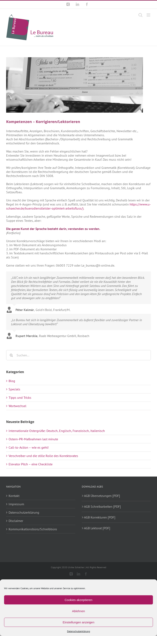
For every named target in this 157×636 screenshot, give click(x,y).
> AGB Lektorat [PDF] (96, 528)
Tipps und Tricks (20, 397)
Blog (12, 381)
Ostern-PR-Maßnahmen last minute (33, 439)
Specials (14, 389)
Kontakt (14, 496)
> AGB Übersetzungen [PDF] (101, 496)
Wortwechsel (17, 406)
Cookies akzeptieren (78, 600)
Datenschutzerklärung (78, 631)
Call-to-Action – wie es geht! (29, 447)
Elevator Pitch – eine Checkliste (31, 464)
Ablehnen (78, 611)
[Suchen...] (78, 355)
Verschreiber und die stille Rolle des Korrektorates (43, 456)
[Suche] (11, 355)
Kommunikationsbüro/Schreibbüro (33, 529)
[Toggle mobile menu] (149, 15)
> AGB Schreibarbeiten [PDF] (101, 506)
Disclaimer (16, 521)
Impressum (16, 504)
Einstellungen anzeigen (78, 622)
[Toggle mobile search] (140, 15)
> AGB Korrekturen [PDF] (98, 517)
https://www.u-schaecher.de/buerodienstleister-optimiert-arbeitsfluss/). (78, 206)
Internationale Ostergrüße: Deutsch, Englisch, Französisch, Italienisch (57, 431)
